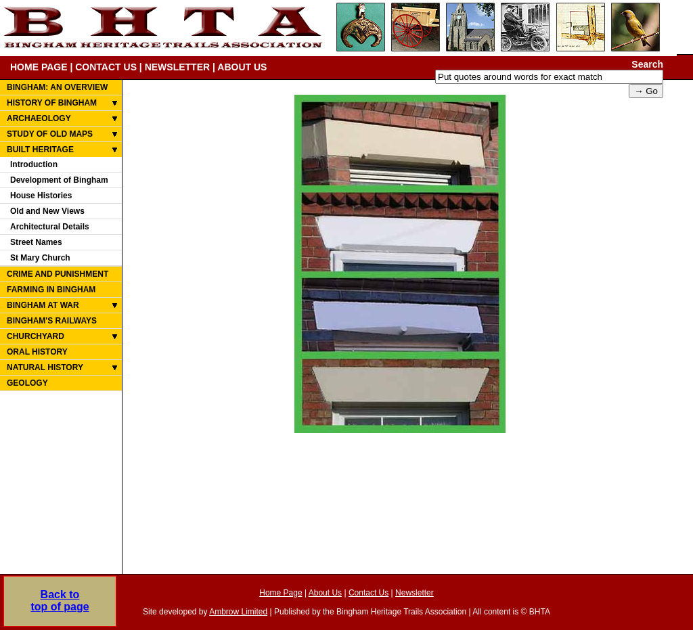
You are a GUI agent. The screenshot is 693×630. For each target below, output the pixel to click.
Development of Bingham (59, 180)
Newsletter (414, 593)
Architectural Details (49, 226)
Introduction (34, 164)
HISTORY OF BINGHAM (52, 103)
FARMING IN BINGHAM (51, 289)
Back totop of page (59, 600)
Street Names (36, 242)
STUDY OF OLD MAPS (50, 134)
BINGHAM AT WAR (43, 305)
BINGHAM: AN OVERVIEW (57, 87)
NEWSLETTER (177, 67)
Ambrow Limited (238, 611)
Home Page (280, 593)
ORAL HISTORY (37, 352)
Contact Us (368, 593)
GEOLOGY (27, 383)
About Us (325, 593)
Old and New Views (47, 211)
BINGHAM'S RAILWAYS (52, 320)
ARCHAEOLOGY (39, 118)
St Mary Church (40, 258)
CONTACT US (106, 67)
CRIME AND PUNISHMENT (57, 274)
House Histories (41, 195)
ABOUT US (242, 67)
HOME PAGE (39, 67)
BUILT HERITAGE (40, 149)
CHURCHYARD (35, 336)
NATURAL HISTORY (45, 367)
